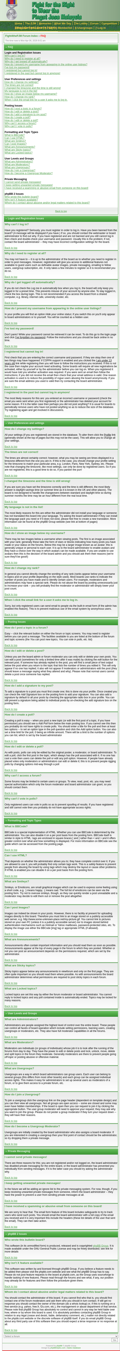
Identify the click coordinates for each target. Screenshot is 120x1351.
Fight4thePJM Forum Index (21, 35)
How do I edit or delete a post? (22, 111)
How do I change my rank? (20, 96)
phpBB (59, 1346)
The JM (30, 23)
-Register (21, 27)
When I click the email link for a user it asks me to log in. (36, 99)
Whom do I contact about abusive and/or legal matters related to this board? (47, 202)
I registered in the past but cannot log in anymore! (32, 73)
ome (18, 23)
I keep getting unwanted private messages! (29, 185)
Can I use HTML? (14, 138)
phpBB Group (100, 1245)
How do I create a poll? (18, 117)
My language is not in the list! (21, 90)
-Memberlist (64, 27)
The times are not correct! (19, 85)
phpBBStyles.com (57, 1348)
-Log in (100, 27)
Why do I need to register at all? (22, 58)
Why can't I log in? (15, 55)
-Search (36, 27)
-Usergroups (84, 27)
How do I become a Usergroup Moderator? (29, 173)
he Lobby (81, 23)
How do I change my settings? (22, 82)
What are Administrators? (19, 161)
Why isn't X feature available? (21, 199)
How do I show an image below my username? (31, 93)
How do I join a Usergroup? (20, 170)
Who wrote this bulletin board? (22, 196)
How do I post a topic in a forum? (23, 108)
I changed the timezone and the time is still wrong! (33, 88)
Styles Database (74, 1348)
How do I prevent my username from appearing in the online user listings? (46, 64)
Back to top (61, 211)
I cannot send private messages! (23, 182)
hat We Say (62, 23)
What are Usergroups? (17, 167)
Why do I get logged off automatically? (26, 61)
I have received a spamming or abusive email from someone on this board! (46, 188)
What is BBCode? (15, 135)
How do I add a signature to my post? (26, 114)
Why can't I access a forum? (20, 123)
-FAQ (49, 27)
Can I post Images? (16, 143)
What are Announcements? (20, 146)
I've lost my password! (17, 67)
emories (45, 23)
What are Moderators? (17, 164)
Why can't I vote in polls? (18, 126)
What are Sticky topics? (18, 149)
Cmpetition (109, 23)
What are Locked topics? (18, 152)
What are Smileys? (15, 140)
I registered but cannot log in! (21, 70)
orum (94, 23)
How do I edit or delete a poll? (21, 120)
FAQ (43, 35)
